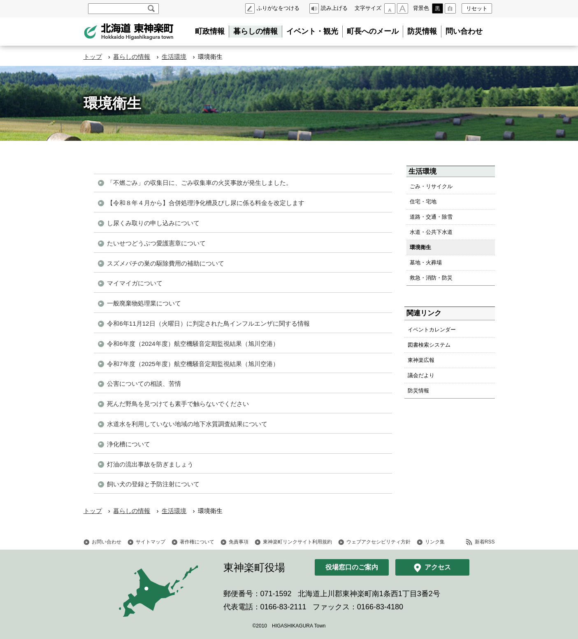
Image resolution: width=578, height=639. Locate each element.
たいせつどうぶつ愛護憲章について (156, 243)
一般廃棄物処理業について (144, 303)
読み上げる (334, 8)
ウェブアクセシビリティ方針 (378, 542)
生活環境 (174, 56)
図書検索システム (429, 345)
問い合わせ (464, 31)
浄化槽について (128, 444)
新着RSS (485, 542)
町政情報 (210, 31)
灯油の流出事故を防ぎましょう (150, 464)
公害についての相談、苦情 (144, 383)
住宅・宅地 (423, 201)
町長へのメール (373, 31)
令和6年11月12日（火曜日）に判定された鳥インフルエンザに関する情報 (208, 323)
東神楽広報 (421, 360)
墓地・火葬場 (426, 262)
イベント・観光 (312, 31)
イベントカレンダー (432, 329)
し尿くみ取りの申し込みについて (153, 222)
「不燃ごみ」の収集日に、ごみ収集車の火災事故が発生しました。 (199, 182)
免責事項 (238, 542)
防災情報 (422, 31)
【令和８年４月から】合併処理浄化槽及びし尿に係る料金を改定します (205, 202)
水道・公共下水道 (431, 232)
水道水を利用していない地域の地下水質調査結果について (187, 423)
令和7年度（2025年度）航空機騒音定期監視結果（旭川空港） (193, 363)
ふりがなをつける (278, 8)
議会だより (421, 375)
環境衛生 (420, 247)
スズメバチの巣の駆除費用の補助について (165, 263)
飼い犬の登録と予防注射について (153, 483)
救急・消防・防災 (431, 278)
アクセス (438, 567)
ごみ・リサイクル (431, 186)
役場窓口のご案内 (351, 567)
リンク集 (435, 542)
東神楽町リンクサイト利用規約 (297, 542)
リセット (476, 8)
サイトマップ (150, 542)
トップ (93, 56)
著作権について (197, 542)
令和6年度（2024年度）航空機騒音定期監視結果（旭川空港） (193, 343)
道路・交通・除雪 (431, 217)
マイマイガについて (134, 283)
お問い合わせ (106, 542)
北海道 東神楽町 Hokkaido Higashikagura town (129, 31)
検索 (151, 9)
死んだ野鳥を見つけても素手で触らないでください (178, 403)
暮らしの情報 (255, 31)
